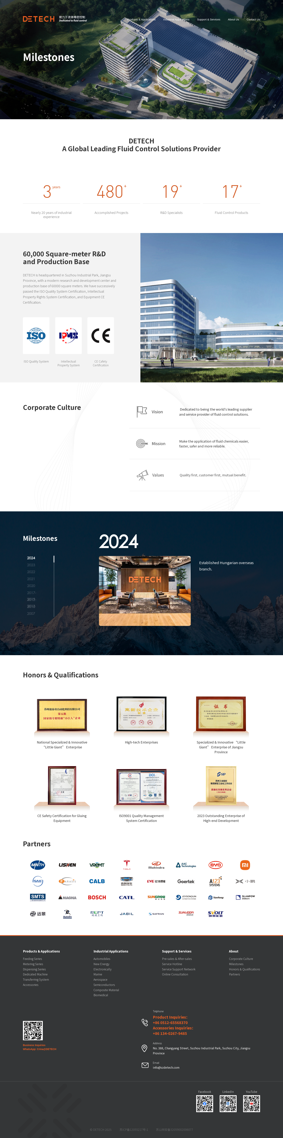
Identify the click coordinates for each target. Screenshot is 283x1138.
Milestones (236, 964)
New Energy (101, 964)
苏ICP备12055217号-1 (133, 1129)
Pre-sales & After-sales (177, 958)
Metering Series (33, 964)
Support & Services (208, 18)
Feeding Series (32, 958)
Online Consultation (175, 974)
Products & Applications (141, 18)
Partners (234, 974)
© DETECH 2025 (101, 1129)
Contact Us (253, 18)
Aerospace (100, 979)
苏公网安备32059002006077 (174, 1129)
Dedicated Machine (35, 974)
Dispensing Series (34, 969)
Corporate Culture (241, 958)
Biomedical (100, 995)
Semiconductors (104, 984)
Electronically (102, 969)
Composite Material (106, 990)
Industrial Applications (176, 18)
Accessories (30, 984)
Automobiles (101, 958)
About (233, 951)
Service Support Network (178, 969)
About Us (233, 18)
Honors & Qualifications (244, 969)
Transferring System (36, 979)
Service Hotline (172, 964)
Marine (97, 974)
